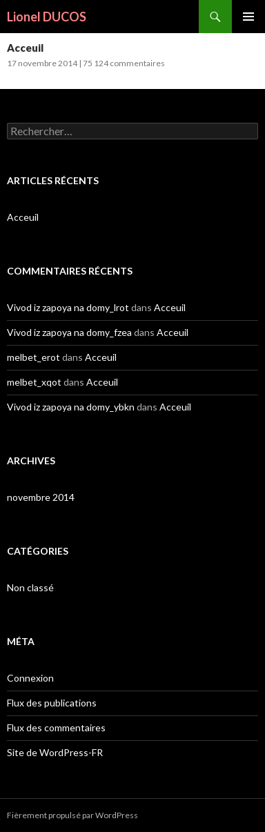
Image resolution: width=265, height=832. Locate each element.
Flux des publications (52, 703)
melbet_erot (33, 357)
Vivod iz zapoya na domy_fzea (69, 332)
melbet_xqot (34, 382)
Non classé (30, 587)
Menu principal (248, 16)
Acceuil (25, 47)
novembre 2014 (41, 497)
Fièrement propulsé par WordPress (72, 815)
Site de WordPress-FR (55, 752)
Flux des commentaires (56, 727)
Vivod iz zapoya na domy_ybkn (71, 407)
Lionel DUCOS (46, 16)
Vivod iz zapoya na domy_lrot (68, 307)
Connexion (30, 678)
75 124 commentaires (124, 63)
